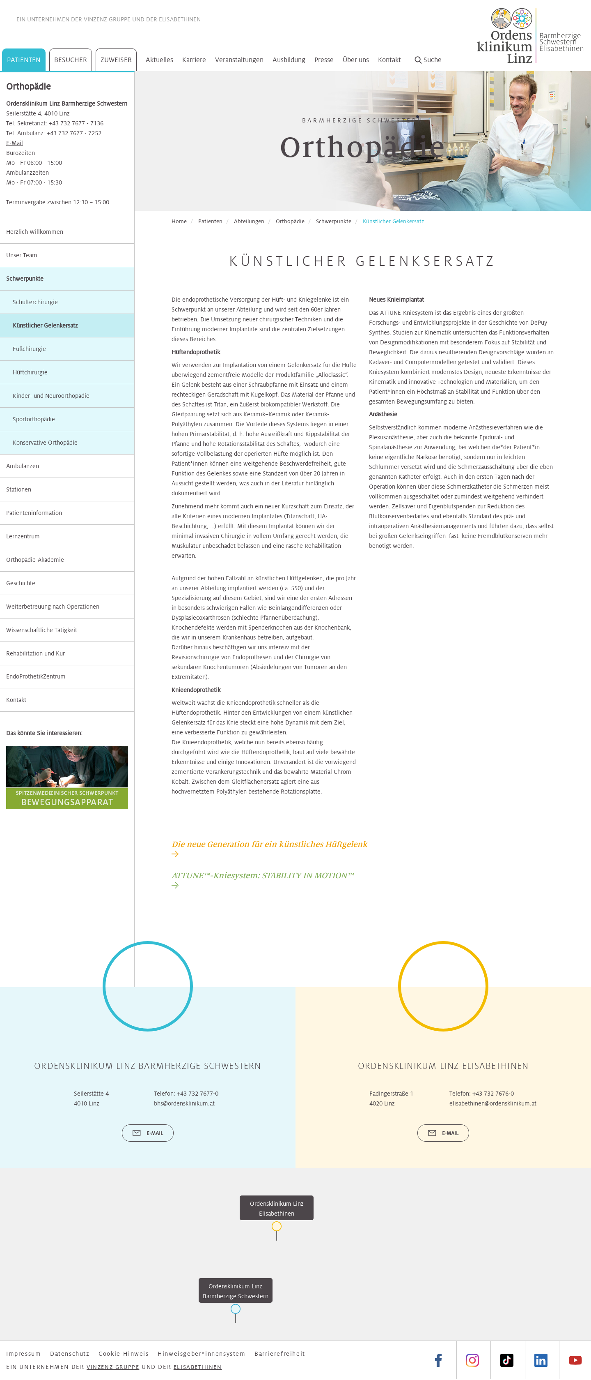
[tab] (269, 848)
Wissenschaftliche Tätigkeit (41, 630)
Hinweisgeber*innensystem (201, 1353)
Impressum (23, 1353)
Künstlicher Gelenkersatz (393, 221)
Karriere (194, 59)
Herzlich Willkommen (34, 231)
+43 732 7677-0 (197, 1093)
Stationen (18, 489)
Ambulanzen (22, 466)
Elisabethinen (180, 19)
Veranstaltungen (239, 59)
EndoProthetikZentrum (36, 676)
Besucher (70, 59)
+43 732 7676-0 (493, 1093)
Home (179, 221)
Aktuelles (159, 59)
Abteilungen (249, 221)
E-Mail (14, 143)
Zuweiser (116, 59)
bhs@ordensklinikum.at (184, 1103)
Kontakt (389, 59)
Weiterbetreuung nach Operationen (52, 606)
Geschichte (20, 583)
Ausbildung (289, 59)
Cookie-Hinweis (123, 1353)
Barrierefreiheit (279, 1353)
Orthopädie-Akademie (35, 559)
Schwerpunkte (25, 278)
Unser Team (21, 255)
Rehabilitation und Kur (35, 653)
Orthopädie (290, 221)
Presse (324, 59)
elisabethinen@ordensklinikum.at (492, 1103)
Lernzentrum (23, 536)
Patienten (24, 59)
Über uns (356, 59)
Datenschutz (70, 1353)
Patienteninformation (34, 513)
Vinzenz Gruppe (107, 19)
